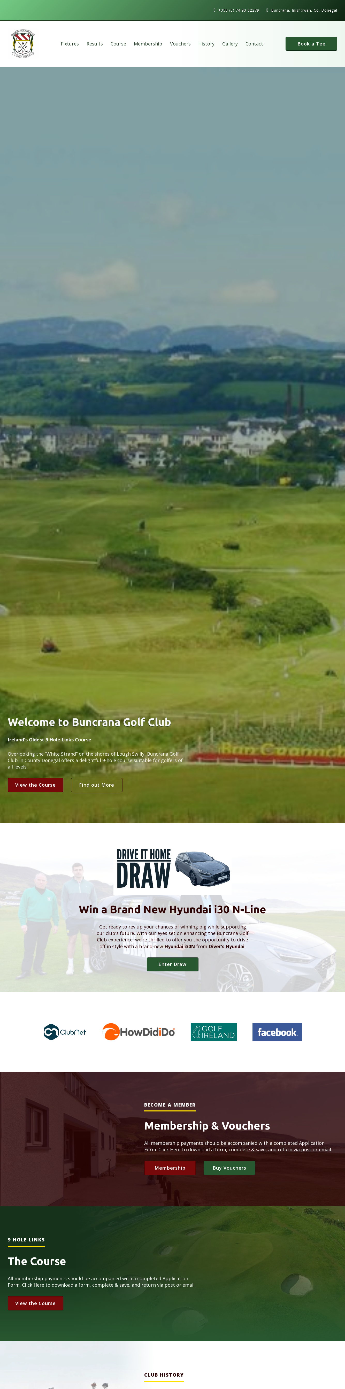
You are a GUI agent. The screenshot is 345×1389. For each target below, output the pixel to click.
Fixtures (70, 44)
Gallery (230, 44)
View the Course (35, 785)
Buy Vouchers (229, 1168)
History (206, 44)
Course (118, 44)
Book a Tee (311, 44)
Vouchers (180, 44)
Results (95, 44)
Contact (254, 44)
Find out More (96, 785)
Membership (148, 44)
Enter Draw (172, 964)
